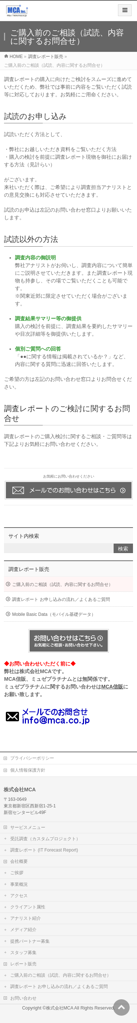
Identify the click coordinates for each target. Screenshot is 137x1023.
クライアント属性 (27, 907)
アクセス (19, 895)
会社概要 (19, 861)
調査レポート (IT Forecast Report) (44, 850)
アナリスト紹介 (25, 918)
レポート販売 (23, 963)
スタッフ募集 (23, 952)
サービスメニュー (27, 827)
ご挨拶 (16, 872)
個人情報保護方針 (27, 770)
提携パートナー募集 (30, 941)
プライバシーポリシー (32, 758)
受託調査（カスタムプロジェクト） (45, 838)
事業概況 (19, 884)
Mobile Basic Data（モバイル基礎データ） (54, 614)
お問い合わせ (23, 998)
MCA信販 (112, 687)
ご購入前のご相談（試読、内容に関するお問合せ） (62, 584)
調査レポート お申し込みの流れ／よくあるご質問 (61, 599)
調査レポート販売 (28, 569)
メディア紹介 (23, 929)
